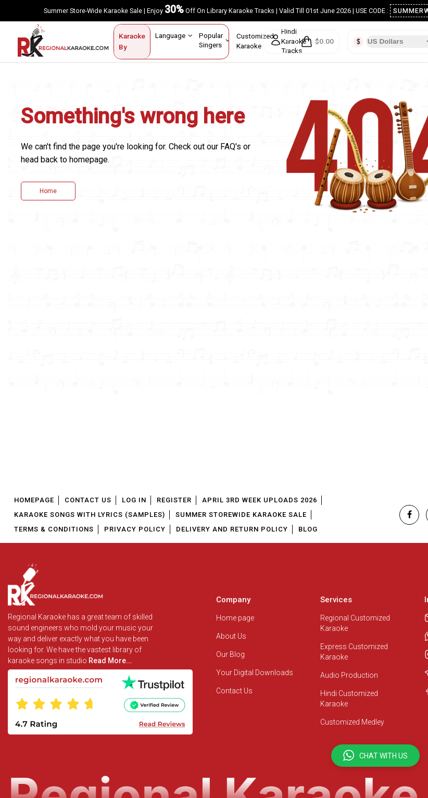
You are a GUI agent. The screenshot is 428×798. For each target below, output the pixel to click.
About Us (231, 636)
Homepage (34, 500)
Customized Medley (353, 722)
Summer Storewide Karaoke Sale (241, 514)
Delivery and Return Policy (232, 529)
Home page (235, 618)
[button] (375, 755)
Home (48, 191)
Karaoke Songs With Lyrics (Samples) (89, 514)
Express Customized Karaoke (354, 651)
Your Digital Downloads (254, 672)
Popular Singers (214, 39)
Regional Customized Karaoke (355, 623)
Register (174, 500)
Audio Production (349, 675)
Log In (134, 500)
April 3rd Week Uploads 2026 (259, 500)
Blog (308, 529)
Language (174, 35)
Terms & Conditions (54, 529)
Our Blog (230, 654)
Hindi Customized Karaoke (349, 698)
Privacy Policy (135, 529)
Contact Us (88, 500)
